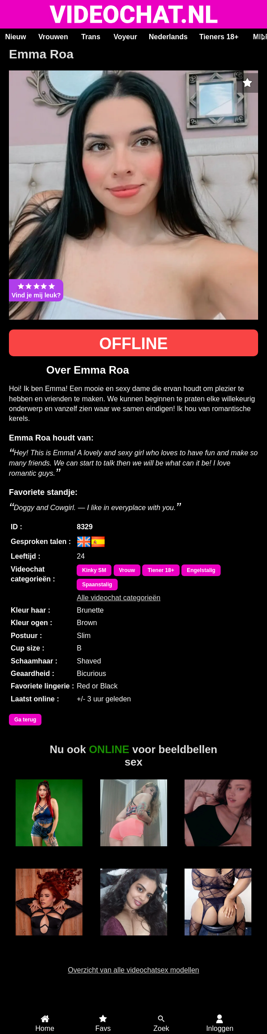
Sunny (133, 940)
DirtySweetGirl (218, 851)
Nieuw (15, 37)
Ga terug (25, 720)
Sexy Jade (218, 940)
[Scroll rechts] (262, 37)
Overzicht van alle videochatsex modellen (133, 970)
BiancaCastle (49, 851)
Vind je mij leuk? (36, 290)
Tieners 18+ (218, 37)
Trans (90, 37)
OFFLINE (133, 343)
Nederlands (168, 37)
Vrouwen (53, 37)
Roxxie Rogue (48, 940)
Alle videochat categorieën (118, 597)
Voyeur (125, 37)
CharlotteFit (133, 851)
